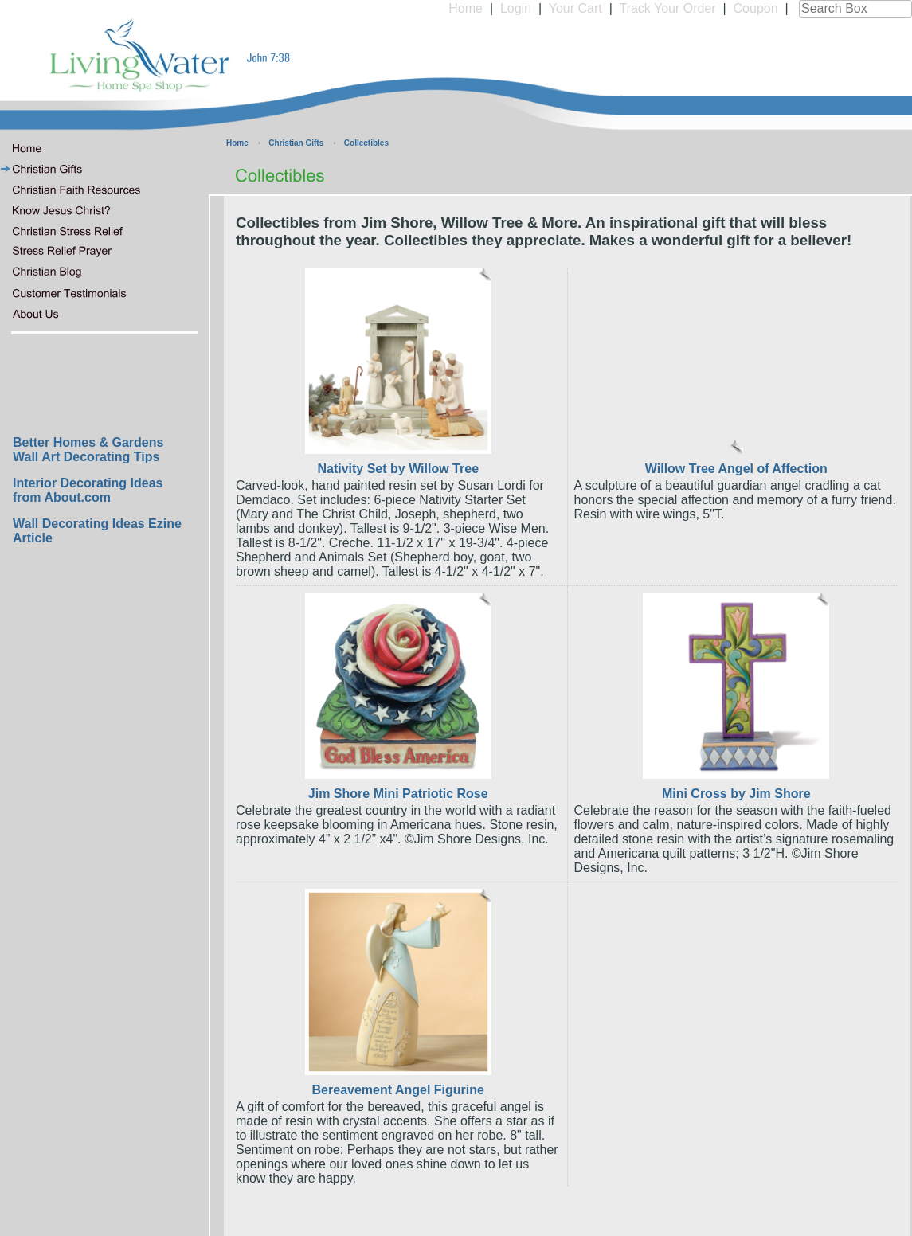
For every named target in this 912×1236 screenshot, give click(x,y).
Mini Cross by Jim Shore (736, 793)
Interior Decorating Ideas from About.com (88, 490)
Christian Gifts (295, 143)
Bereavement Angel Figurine (398, 1090)
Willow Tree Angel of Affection (736, 468)
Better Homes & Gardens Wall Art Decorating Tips (88, 449)
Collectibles (366, 143)
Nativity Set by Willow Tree (398, 468)
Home (465, 8)
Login (515, 8)
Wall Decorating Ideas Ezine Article (97, 531)
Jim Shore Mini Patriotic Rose (398, 793)
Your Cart (575, 8)
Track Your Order (667, 8)
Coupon (756, 8)
